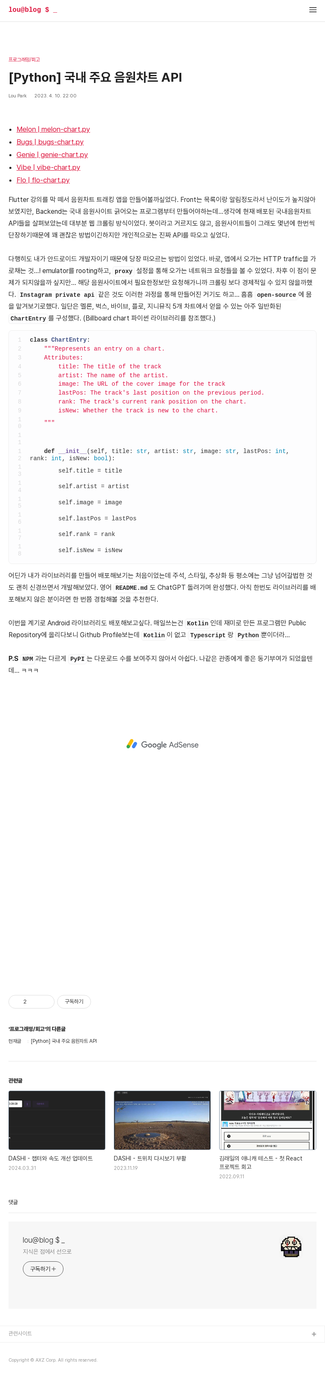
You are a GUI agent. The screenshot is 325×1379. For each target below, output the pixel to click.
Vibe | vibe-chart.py (48, 167)
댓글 (13, 1202)
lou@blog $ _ (32, 10)
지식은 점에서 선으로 (47, 1251)
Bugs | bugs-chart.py (50, 142)
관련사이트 (20, 1333)
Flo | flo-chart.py (43, 180)
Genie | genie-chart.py (52, 154)
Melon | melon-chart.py (53, 129)
